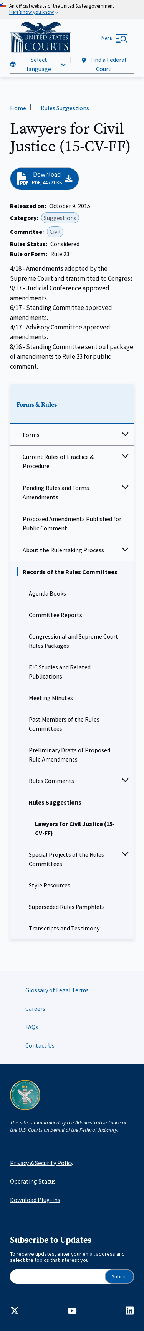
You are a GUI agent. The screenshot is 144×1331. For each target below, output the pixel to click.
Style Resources (49, 885)
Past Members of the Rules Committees (64, 723)
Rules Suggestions (55, 802)
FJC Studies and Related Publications (60, 671)
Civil (55, 232)
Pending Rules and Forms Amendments (56, 492)
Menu (107, 38)
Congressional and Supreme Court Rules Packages (73, 640)
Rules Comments (51, 781)
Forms (31, 435)
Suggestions (60, 218)
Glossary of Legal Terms (57, 990)
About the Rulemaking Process (63, 550)
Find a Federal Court (103, 64)
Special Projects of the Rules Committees (66, 859)
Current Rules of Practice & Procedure (58, 461)
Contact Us (40, 1045)
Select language (38, 64)
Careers (35, 1008)
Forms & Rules (37, 405)
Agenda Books (47, 593)
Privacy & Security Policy (41, 1163)
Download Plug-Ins (35, 1200)
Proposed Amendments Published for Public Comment (72, 523)
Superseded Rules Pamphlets (67, 907)
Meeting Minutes (51, 698)
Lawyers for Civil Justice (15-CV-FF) (75, 828)
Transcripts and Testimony (64, 928)
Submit (119, 1276)
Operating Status (33, 1181)
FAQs (31, 1027)
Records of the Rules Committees (70, 572)
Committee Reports (55, 615)
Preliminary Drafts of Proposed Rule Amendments (69, 754)
